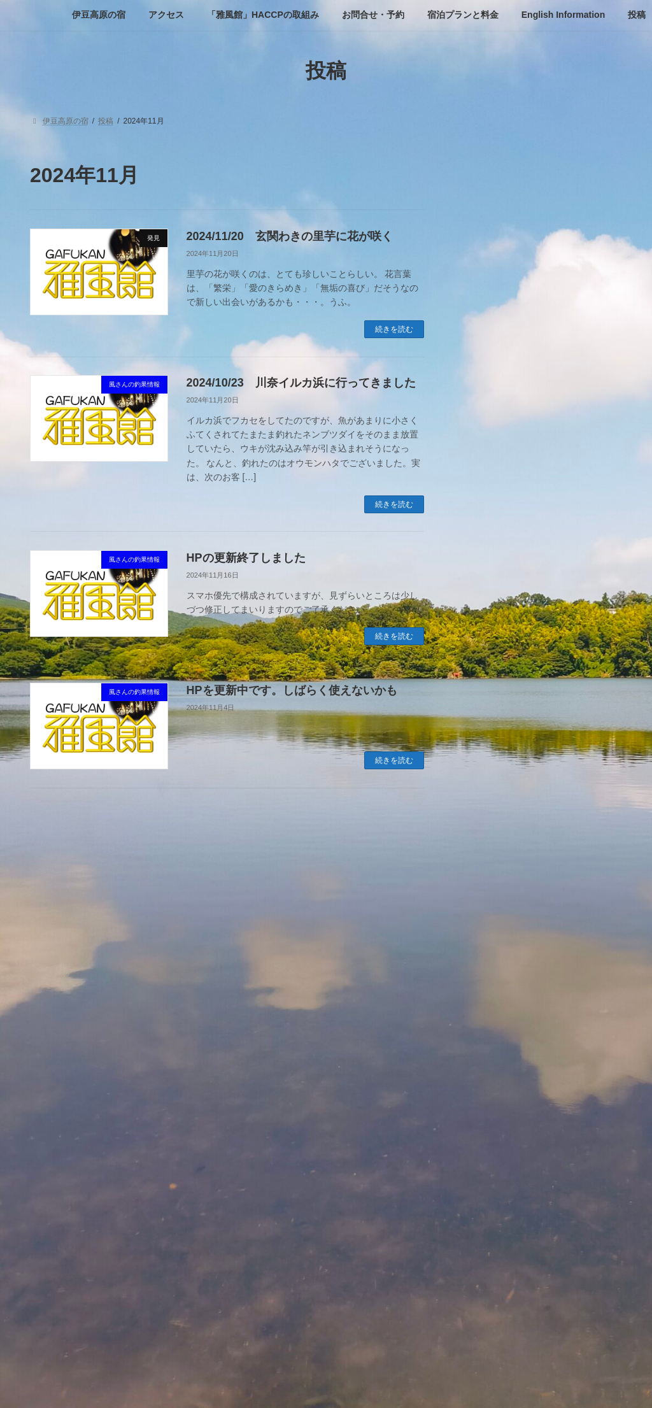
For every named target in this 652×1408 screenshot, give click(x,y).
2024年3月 (487, 1108)
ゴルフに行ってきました (515, 826)
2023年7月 (487, 1206)
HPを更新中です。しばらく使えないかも (292, 690)
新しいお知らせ (497, 850)
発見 (475, 875)
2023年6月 (487, 1231)
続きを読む (394, 329)
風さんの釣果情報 (501, 899)
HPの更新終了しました (246, 557)
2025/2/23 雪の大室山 (571, 321)
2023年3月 (487, 1280)
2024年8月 (487, 1034)
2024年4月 (487, 1083)
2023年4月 (487, 1255)
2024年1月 (487, 1132)
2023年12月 (490, 1157)
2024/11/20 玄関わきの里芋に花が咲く (290, 236)
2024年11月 (490, 985)
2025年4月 (487, 960)
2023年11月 (490, 1182)
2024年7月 (487, 1059)
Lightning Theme (321, 1385)
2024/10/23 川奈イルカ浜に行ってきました (301, 382)
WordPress (255, 1385)
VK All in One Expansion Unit (407, 1385)
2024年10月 (490, 1009)
